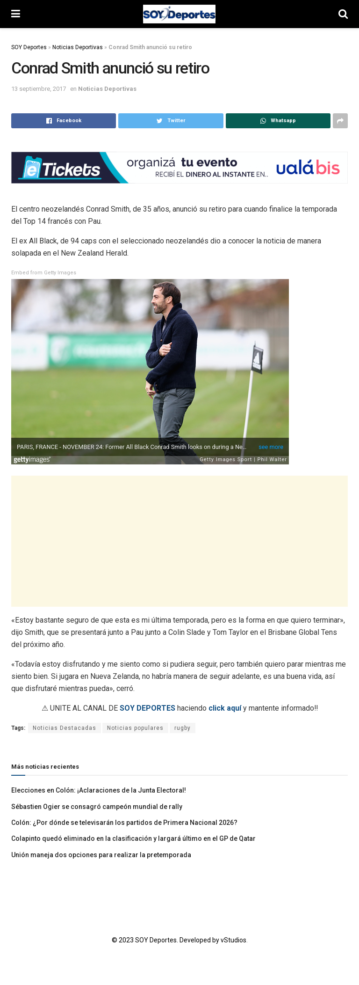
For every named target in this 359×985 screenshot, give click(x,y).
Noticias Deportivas (77, 47)
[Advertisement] (179, 541)
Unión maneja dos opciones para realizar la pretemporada (101, 855)
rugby (182, 728)
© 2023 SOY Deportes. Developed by (166, 940)
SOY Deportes (29, 47)
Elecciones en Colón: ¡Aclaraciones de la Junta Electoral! (98, 790)
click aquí (224, 708)
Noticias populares (135, 728)
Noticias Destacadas (64, 728)
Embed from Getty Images (43, 273)
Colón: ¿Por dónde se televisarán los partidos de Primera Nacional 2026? (124, 822)
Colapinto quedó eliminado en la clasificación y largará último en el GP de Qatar (133, 838)
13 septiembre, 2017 (38, 88)
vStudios (233, 940)
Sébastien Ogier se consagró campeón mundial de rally (97, 806)
